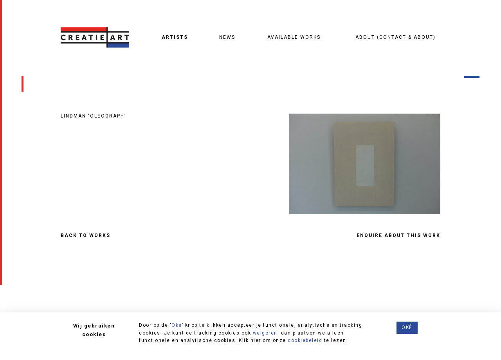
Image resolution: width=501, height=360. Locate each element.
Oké (176, 325)
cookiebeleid (305, 340)
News (227, 37)
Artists (175, 37)
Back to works (85, 235)
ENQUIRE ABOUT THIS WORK (398, 235)
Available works (294, 37)
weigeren (265, 333)
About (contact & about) (395, 37)
